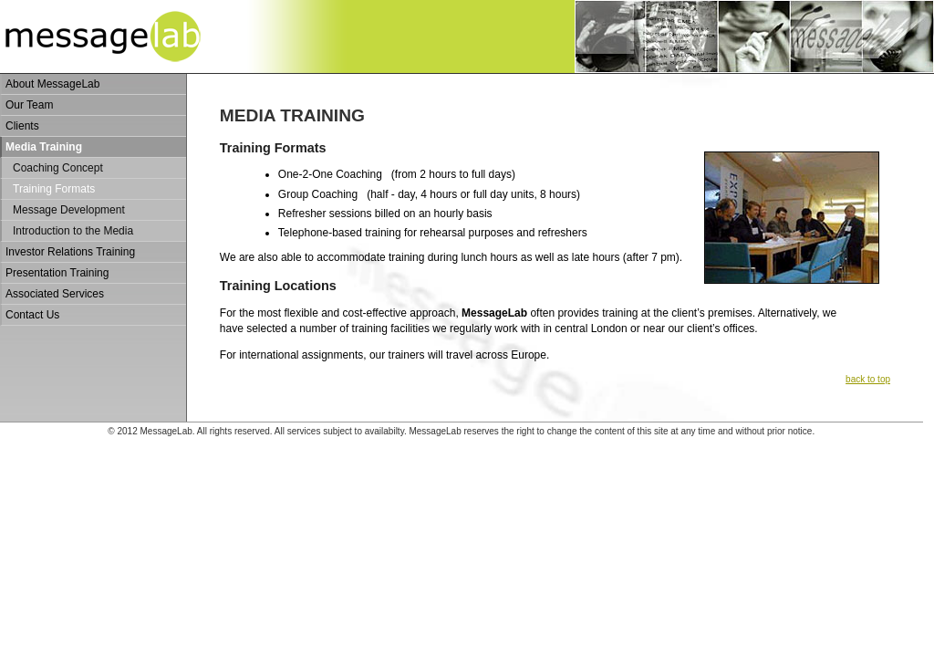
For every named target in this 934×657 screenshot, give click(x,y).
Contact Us (32, 314)
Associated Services (54, 293)
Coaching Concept (58, 168)
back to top (868, 379)
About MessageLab (52, 84)
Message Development (69, 209)
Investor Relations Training (70, 251)
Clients (22, 126)
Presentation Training (57, 272)
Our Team (29, 105)
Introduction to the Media (73, 230)
